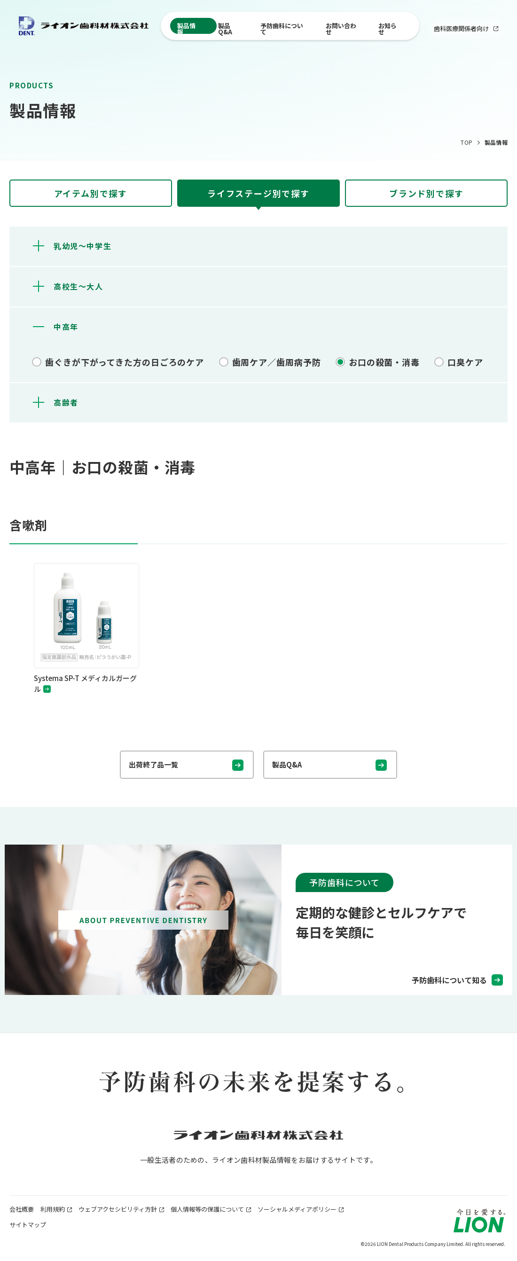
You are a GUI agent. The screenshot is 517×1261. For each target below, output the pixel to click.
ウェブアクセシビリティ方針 (117, 1209)
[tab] (90, 193)
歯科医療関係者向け (466, 28)
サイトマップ (27, 1224)
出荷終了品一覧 (153, 764)
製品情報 (186, 27)
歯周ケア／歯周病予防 (276, 362)
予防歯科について (281, 27)
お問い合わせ (341, 27)
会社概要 (21, 1209)
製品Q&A (225, 27)
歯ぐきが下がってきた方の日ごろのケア (124, 362)
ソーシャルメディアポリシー (297, 1209)
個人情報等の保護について (207, 1209)
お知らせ (387, 27)
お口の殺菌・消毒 (384, 362)
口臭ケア (465, 362)
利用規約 (56, 1209)
